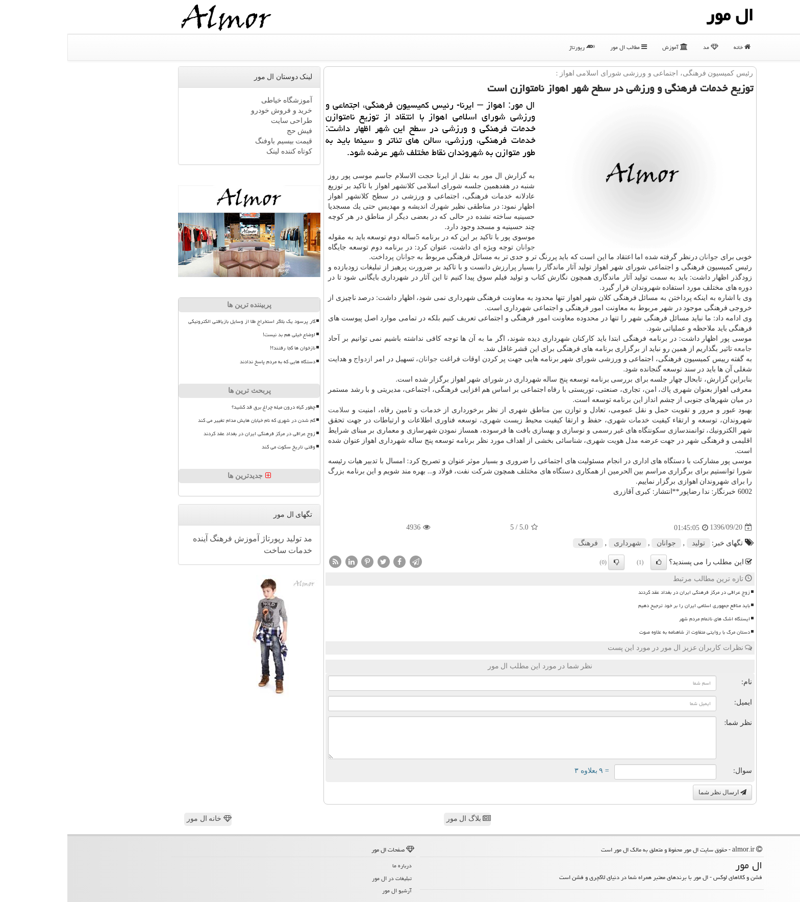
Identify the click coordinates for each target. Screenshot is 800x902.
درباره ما (334, 865)
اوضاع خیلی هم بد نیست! (221, 335)
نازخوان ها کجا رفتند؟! (225, 348)
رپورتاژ (515, 47)
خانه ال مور (141, 818)
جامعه (675, 349)
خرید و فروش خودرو (214, 110)
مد (643, 47)
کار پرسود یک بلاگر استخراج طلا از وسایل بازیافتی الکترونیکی (184, 321)
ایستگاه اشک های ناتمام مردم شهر (647, 619)
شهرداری (560, 543)
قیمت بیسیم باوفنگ (216, 141)
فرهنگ (521, 543)
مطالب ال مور (561, 47)
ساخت (207, 550)
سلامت (271, 410)
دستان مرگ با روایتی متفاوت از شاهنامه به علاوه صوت (627, 632)
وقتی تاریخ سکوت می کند (221, 447)
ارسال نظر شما (655, 792)
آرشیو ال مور (329, 890)
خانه (674, 47)
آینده (133, 538)
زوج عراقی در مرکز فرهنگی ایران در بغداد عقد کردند (627, 592)
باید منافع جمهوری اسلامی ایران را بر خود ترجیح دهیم (627, 605)
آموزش (607, 47)
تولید (631, 543)
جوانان (458, 247)
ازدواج (295, 359)
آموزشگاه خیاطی (219, 100)
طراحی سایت (224, 120)
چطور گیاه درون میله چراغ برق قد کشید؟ (206, 407)
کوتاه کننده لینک (222, 151)
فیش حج (232, 131)
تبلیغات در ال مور (324, 878)
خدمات (232, 550)
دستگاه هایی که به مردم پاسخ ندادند (210, 362)
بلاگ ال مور (401, 818)
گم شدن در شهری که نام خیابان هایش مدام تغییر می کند (189, 420)
